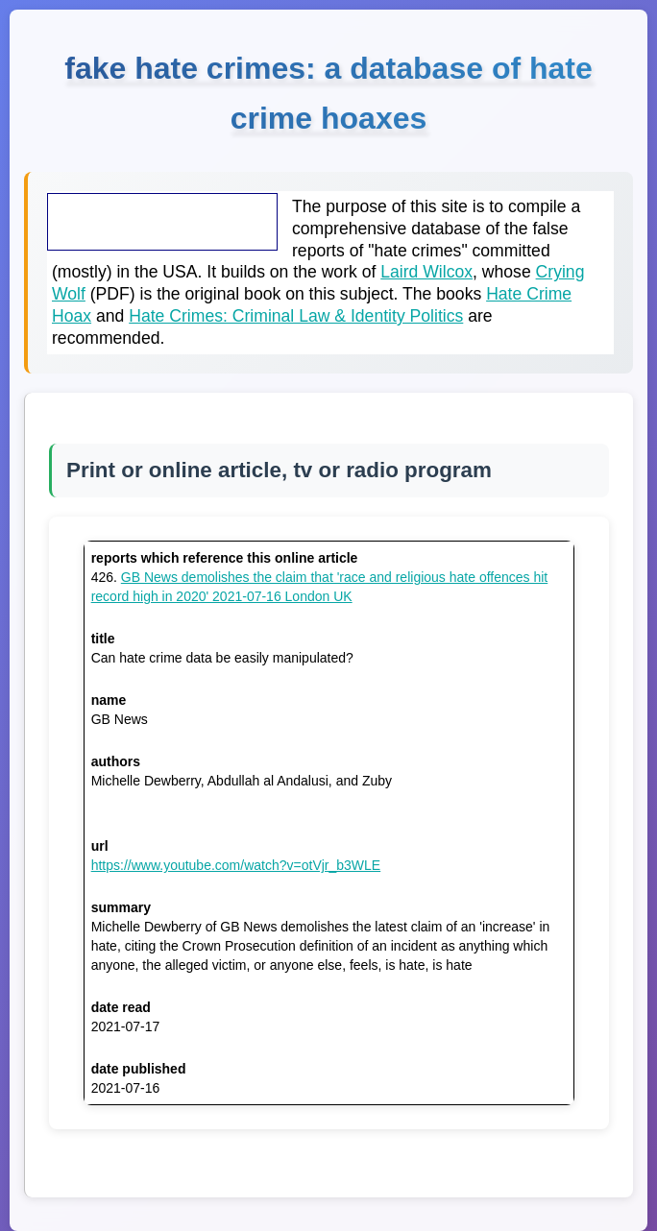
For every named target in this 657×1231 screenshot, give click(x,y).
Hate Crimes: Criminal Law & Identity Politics (296, 316)
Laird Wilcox (426, 271)
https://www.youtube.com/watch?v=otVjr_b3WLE (236, 865)
